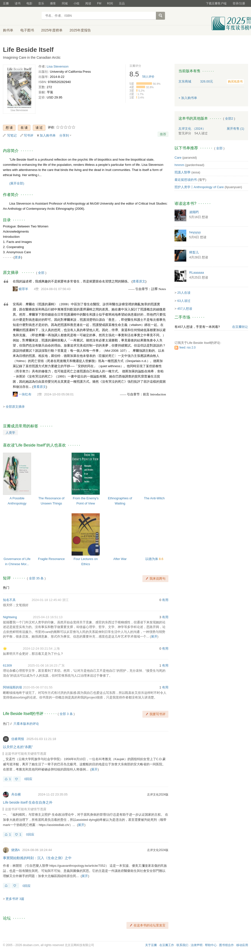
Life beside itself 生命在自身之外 (27, 802)
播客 (53, 3)
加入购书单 (48, 135)
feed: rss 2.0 (187, 347)
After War (119, 559)
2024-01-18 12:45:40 (46, 600)
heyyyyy (195, 232)
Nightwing (10, 617)
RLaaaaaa (196, 272)
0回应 (28, 779)
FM (99, 3)
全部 (41, 273)
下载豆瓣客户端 (216, 3)
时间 (110, 3)
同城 (65, 3)
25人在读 (183, 292)
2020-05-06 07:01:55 (38, 687)
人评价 (148, 76)
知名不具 (9, 600)
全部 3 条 (66, 714)
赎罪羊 (23, 289)
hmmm (179, 165)
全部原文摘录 (15, 406)
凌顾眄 (194, 212)
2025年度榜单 (52, 30)
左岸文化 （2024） (192, 128)
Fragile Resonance (51, 559)
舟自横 (16, 794)
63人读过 (183, 301)
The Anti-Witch (154, 498)
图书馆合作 (226, 945)
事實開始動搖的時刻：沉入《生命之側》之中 (37, 858)
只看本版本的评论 (26, 724)
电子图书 (27, 30)
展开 (154, 636)
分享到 (64, 135)
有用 (165, 600)
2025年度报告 (80, 30)
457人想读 (184, 308)
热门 (6, 587)
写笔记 (12, 135)
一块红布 (25, 394)
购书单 (8, 30)
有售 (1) (235, 128)
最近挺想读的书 (186, 180)
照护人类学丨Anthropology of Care (199, 187)
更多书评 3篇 (15, 899)
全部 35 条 (36, 578)
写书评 (28, 135)
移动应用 (242, 945)
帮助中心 (211, 945)
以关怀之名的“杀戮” (18, 747)
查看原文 (139, 281)
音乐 (41, 3)
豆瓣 (6, 3)
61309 (7, 665)
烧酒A (15, 850)
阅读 (88, 3)
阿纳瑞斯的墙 (12, 687)
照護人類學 (182, 172)
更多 (18, 257)
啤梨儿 (194, 252)
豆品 (122, 3)
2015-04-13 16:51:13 (48, 617)
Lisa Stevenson (58, 66)
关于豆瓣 (151, 945)
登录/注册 (239, 3)
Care (178, 157)
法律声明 (196, 945)
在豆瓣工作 (166, 945)
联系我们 (182, 945)
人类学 (10, 432)
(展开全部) (16, 183)
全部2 (229, 118)
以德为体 (152, 559)
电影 (29, 3)
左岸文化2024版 (157, 794)
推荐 (163, 134)
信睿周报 (17, 739)
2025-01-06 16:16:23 (42, 665)
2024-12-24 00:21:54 (37, 648)
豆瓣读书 (20, 16)
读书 (18, 3)
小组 (76, 3)
